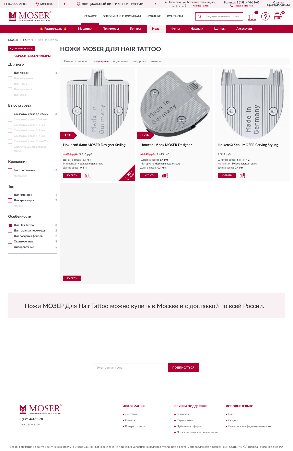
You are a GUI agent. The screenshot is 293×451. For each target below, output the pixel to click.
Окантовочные (23, 241)
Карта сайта (185, 420)
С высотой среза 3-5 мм (29, 130)
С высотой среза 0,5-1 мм (30, 119)
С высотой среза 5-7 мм (29, 136)
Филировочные (24, 247)
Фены (176, 28)
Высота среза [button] (19, 105)
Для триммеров (24, 200)
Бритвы (135, 28)
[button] (241, 5)
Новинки (153, 16)
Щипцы (219, 28)
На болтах (20, 175)
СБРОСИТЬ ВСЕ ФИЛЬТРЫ (32, 56)
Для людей (21, 72)
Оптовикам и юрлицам (122, 16)
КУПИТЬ (72, 175)
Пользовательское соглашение (197, 432)
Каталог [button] (90, 16)
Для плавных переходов (30, 230)
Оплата (130, 420)
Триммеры (111, 28)
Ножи (156, 28)
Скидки (233, 420)
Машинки (85, 28)
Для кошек (21, 83)
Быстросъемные (24, 170)
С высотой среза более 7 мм (32, 141)
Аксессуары (244, 28)
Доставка (131, 414)
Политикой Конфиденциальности (146, 376)
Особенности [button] (19, 216)
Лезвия (18, 205)
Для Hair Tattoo (24, 225)
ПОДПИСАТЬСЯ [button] (183, 367)
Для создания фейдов (28, 236)
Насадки (197, 28)
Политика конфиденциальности (249, 426)
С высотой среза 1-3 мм (29, 125)
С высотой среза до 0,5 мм (31, 114)
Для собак (20, 94)
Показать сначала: (76, 61)
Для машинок (23, 195)
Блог (231, 414)
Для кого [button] (16, 64)
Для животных (23, 78)
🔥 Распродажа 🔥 (53, 28)
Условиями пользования (182, 376)
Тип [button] (11, 186)
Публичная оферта (189, 426)
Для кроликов (23, 89)
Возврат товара (135, 426)
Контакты (175, 16)
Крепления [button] (17, 162)
